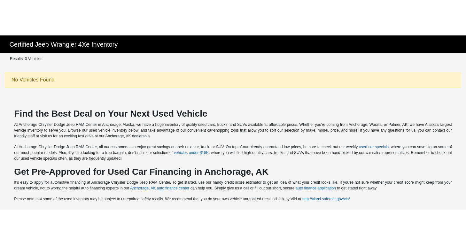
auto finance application (316, 188)
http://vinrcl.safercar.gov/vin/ (326, 199)
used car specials (374, 147)
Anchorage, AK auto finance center (159, 188)
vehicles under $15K (191, 152)
